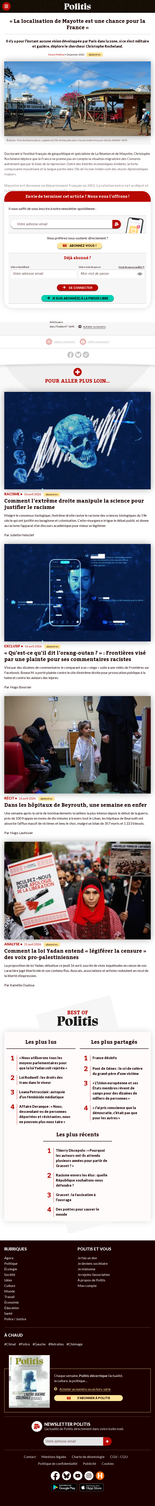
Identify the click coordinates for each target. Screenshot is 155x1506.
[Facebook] (55, 1476)
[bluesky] (66, 1476)
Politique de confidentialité (57, 1463)
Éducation (11, 1308)
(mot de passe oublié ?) (131, 267)
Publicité (89, 1463)
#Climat (10, 1344)
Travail (9, 1297)
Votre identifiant (20, 267)
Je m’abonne (86, 1269)
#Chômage (75, 1344)
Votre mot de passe (90, 267)
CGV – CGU (119, 1457)
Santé (8, 1313)
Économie (11, 1302)
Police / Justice (15, 1319)
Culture (9, 1286)
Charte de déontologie (88, 1457)
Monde (9, 1291)
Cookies (108, 1463)
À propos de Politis (91, 1280)
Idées (8, 1280)
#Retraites (56, 1344)
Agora (8, 1258)
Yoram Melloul (56, 54)
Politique (10, 1263)
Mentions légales (53, 1457)
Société (9, 1274)
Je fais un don (87, 1258)
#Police (24, 1344)
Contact (30, 1457)
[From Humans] (100, 1476)
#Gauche (39, 1344)
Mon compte (87, 1286)
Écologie (10, 1269)
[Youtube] (78, 1476)
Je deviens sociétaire (93, 1263)
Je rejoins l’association (94, 1274)
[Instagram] (89, 1476)
